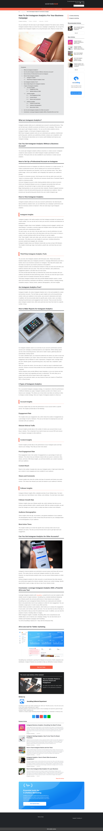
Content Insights (31, 93)
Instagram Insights (31, 77)
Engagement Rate (34, 89)
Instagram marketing (25, 11)
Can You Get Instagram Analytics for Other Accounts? (36, 109)
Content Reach (33, 97)
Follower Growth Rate (35, 103)
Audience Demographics (35, 105)
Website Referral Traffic (35, 91)
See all (76, 33)
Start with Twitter (41, 667)
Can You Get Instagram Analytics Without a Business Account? (38, 71)
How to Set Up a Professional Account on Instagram (36, 73)
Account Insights (31, 87)
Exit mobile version (51, 829)
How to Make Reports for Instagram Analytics (34, 83)
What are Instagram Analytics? (31, 69)
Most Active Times (34, 107)
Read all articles (60, 778)
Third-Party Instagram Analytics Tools (35, 79)
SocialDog (39, 595)
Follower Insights (31, 101)
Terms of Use (40, 817)
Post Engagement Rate (35, 95)
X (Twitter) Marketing (74, 15)
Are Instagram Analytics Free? (31, 81)
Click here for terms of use (32, 807)
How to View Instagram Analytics (31, 75)
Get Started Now (32, 803)
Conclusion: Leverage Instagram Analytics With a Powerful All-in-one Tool (41, 112)
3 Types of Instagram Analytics (31, 85)
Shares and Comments (35, 99)
